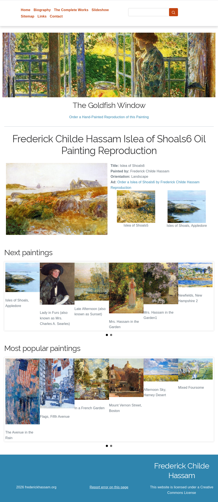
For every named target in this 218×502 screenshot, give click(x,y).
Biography (42, 10)
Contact (56, 16)
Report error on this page (109, 487)
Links (42, 16)
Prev (10, 296)
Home (25, 10)
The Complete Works (71, 10)
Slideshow (100, 10)
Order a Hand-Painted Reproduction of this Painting (109, 117)
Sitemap (27, 16)
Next (207, 296)
